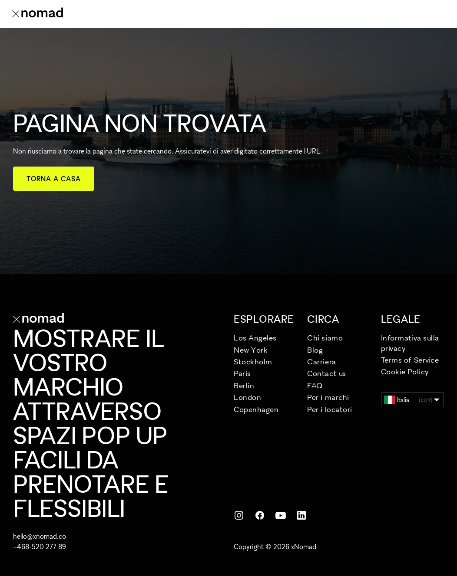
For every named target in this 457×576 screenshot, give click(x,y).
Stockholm (253, 361)
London (247, 397)
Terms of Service (410, 359)
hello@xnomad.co (39, 536)
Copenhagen (256, 409)
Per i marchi (328, 397)
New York (251, 349)
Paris (242, 373)
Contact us (326, 373)
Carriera (321, 361)
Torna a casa (53, 178)
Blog (315, 349)
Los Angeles (255, 337)
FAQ (315, 385)
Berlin (244, 385)
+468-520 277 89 (39, 546)
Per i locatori (329, 409)
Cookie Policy (405, 371)
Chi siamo (325, 337)
